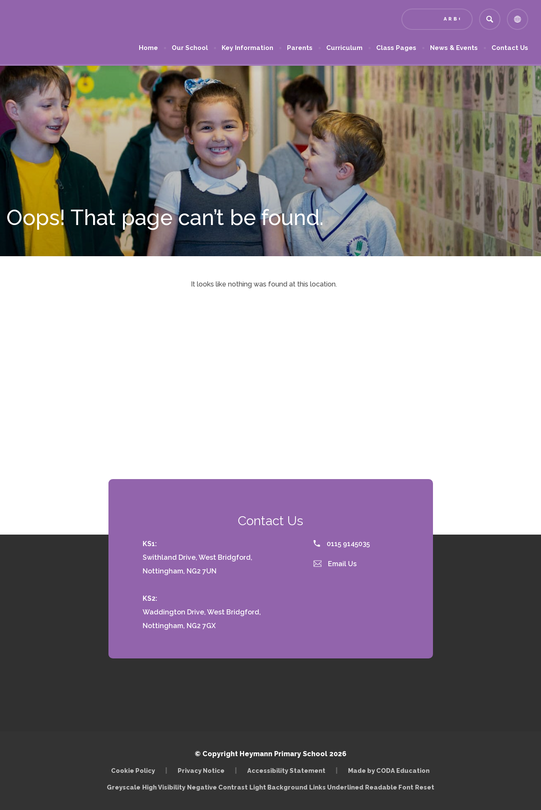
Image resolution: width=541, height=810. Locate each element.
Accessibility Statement (286, 770)
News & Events (454, 48)
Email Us (335, 564)
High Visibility (163, 787)
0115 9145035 (341, 544)
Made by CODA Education (389, 770)
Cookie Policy (133, 770)
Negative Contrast (217, 787)
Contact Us (509, 48)
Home (148, 48)
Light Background (278, 787)
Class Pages (396, 48)
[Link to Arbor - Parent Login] (437, 19)
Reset (424, 787)
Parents (300, 48)
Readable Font (389, 787)
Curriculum (344, 48)
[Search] (489, 19)
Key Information (247, 48)
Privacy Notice (201, 770)
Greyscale (123, 787)
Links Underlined (336, 787)
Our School (190, 48)
